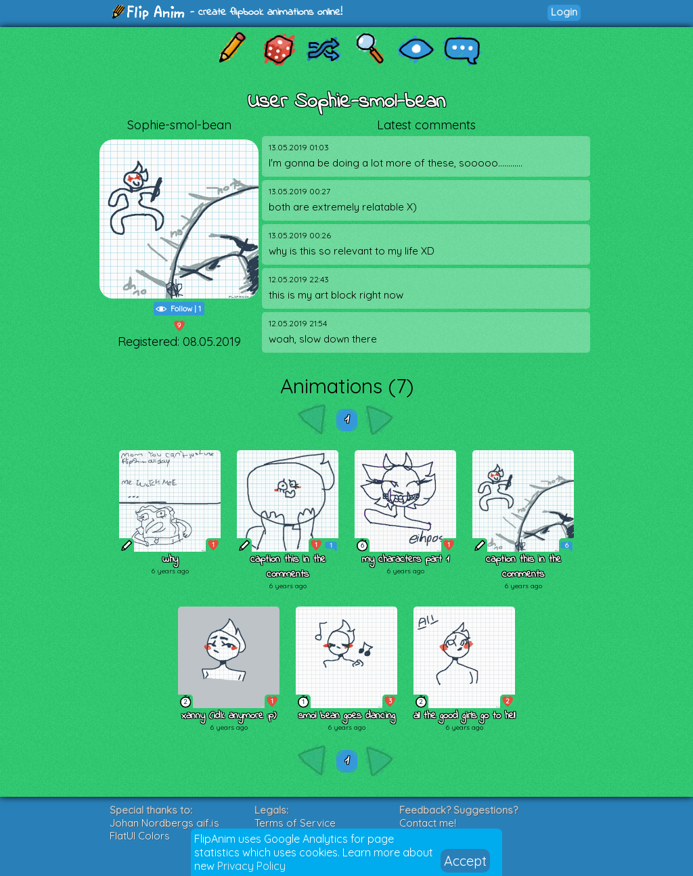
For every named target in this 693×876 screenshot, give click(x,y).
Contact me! (427, 822)
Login (564, 11)
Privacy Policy (251, 866)
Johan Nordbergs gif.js (164, 822)
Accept (465, 860)
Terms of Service (295, 822)
